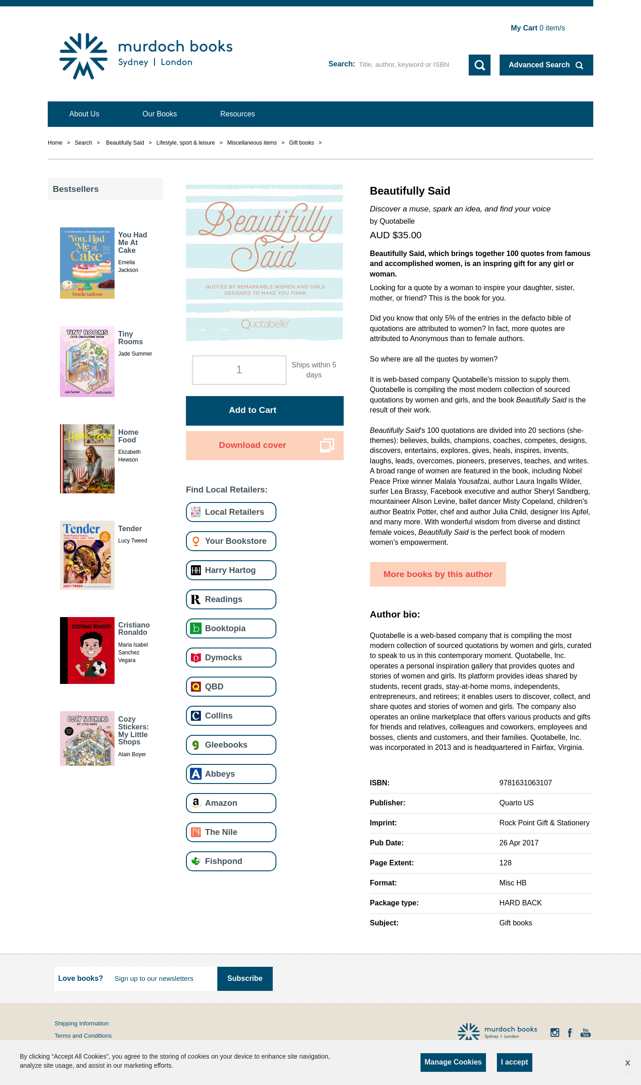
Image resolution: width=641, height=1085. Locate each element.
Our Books (160, 114)
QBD (214, 686)
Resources (237, 114)
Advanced (539, 65)
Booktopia (225, 628)
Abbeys (220, 774)
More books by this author (438, 574)
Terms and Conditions (83, 1035)
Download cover (252, 445)
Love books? (80, 978)
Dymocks (223, 657)
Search (341, 64)
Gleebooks (226, 744)
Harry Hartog (230, 570)
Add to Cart (252, 410)
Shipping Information (82, 1023)
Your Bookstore (236, 541)
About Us (85, 114)
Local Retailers (234, 512)
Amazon (221, 803)
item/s (538, 28)
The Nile (221, 832)
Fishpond (223, 861)
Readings (223, 599)
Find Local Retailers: (227, 489)
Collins (219, 715)
